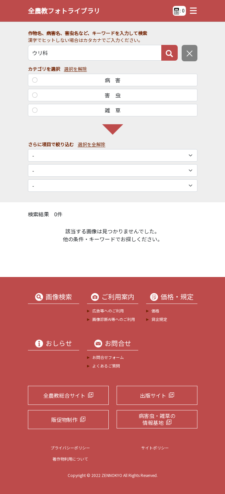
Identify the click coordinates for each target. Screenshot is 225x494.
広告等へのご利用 (108, 310)
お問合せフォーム (108, 357)
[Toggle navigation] (191, 11)
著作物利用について (70, 459)
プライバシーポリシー (70, 447)
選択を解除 (75, 69)
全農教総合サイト (64, 395)
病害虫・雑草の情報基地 (157, 419)
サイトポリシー (155, 447)
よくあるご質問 (106, 365)
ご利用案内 (117, 297)
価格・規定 (177, 297)
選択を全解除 (91, 144)
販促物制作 (64, 420)
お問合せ (118, 343)
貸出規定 (159, 319)
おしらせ (59, 343)
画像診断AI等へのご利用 (113, 319)
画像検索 (59, 297)
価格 (155, 310)
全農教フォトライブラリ (64, 10)
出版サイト (153, 395)
